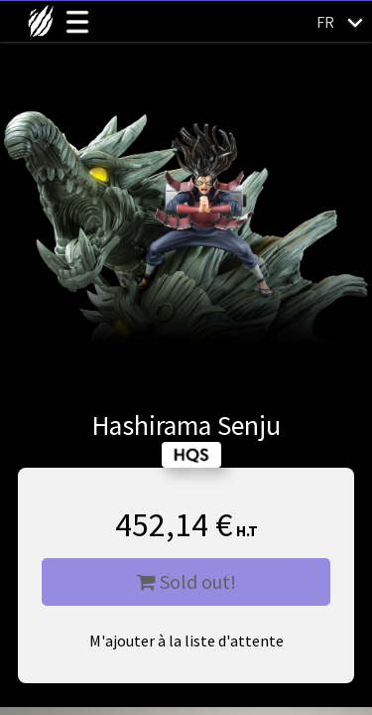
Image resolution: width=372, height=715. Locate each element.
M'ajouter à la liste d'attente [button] (186, 640)
